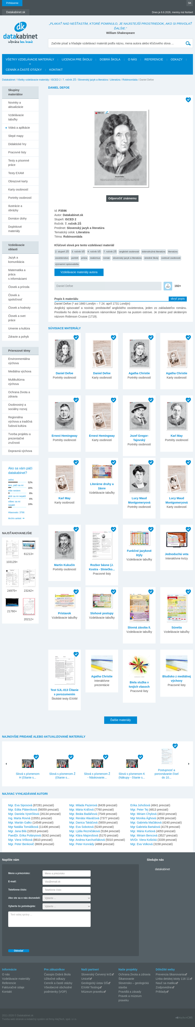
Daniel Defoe (65, 286)
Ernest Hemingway (64, 435)
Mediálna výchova (19, 371)
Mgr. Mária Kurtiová (142, 831)
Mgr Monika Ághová (143, 818)
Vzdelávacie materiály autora (79, 272)
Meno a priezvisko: (19, 873)
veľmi (11, 479)
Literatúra (115, 79)
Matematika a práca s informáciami (17, 274)
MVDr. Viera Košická (143, 839)
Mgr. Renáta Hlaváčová (84, 818)
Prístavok (64, 613)
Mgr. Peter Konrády (81, 844)
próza (84, 257)
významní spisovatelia (67, 264)
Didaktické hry (17, 144)
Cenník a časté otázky (24, 69)
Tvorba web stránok (13, 1019)
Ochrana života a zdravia (19, 394)
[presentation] (39, 937)
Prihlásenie (12, 3)
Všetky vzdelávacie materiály (30, 59)
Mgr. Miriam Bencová (143, 835)
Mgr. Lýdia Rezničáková (84, 831)
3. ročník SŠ (78, 251)
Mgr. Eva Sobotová (81, 826)
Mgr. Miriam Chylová (143, 814)
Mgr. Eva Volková (141, 844)
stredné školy (151, 257)
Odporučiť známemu (122, 198)
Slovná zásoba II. (139, 627)
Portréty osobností (20, 197)
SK (189, 3)
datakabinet (162, 869)
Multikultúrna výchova (16, 382)
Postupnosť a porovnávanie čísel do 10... (167, 773)
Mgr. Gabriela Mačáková (146, 822)
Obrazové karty (18, 181)
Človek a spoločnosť (15, 297)
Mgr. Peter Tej (139, 809)
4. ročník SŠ (94, 251)
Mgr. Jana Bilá (17, 831)
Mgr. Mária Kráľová (81, 809)
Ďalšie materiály (120, 720)
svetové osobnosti (170, 257)
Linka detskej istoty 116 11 (173, 978)
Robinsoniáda (129, 79)
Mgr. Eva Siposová (20, 805)
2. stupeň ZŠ (62, 251)
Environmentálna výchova (19, 361)
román (106, 257)
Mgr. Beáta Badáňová (83, 814)
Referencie (153, 59)
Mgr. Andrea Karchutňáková (87, 839)
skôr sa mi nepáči (17, 496)
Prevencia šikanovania (170, 974)
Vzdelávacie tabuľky (16, 117)
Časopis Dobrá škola (57, 974)
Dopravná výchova (20, 451)
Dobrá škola (110, 59)
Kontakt (56, 69)
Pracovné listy (17, 152)
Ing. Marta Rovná (19, 818)
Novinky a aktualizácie (15, 105)
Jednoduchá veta (176, 554)
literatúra (172, 251)
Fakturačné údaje (13, 987)
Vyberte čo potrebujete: (22, 906)
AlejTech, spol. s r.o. (66, 1019)
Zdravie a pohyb (18, 336)
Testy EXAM (16, 173)
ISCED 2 (56, 79)
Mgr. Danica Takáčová (83, 822)
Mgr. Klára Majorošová (83, 835)
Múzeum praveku (92, 991)
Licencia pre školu (77, 59)
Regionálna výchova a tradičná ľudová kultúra (20, 421)
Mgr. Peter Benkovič (21, 844)
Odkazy (177, 59)
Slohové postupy (101, 613)
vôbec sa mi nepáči (14, 503)
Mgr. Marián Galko (20, 822)
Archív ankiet (14, 518)
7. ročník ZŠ (69, 79)
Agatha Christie (139, 373)
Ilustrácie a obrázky (15, 208)
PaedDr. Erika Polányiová (24, 835)
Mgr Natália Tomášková (23, 826)
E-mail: (12, 881)
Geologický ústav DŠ (94, 983)
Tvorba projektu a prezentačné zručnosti (19, 438)
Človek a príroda (18, 287)
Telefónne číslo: (17, 889)
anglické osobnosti (129, 251)
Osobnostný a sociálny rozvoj (17, 407)
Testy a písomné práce (18, 162)
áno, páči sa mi (15, 485)
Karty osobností (18, 189)
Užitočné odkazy (54, 978)
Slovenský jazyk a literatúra (93, 79)
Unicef (85, 978)
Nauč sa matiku (165, 983)
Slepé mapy (15, 135)
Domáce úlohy (17, 218)
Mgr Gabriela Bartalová (145, 826)
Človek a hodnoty (19, 307)
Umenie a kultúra (19, 328)
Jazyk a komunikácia (16, 259)
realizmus (95, 257)
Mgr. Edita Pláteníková (22, 809)
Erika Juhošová (140, 805)
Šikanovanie (126, 978)
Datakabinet (8, 79)
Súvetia (177, 627)
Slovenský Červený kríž (96, 974)
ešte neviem (14, 490)
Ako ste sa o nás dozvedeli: (24, 897)
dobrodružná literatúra (153, 251)
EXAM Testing (90, 987)
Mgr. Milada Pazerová (83, 805)
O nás (132, 59)
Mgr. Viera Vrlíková (20, 839)
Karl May (176, 435)
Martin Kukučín (64, 565)
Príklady (161, 991)
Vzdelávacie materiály (16, 978)
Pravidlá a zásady (130, 991)
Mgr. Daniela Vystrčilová (23, 814)
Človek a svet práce (16, 318)
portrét (74, 257)
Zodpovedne (164, 987)
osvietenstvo (62, 257)
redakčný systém (36, 1019)
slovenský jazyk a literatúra (127, 257)
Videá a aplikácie (19, 127)
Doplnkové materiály (15, 229)
